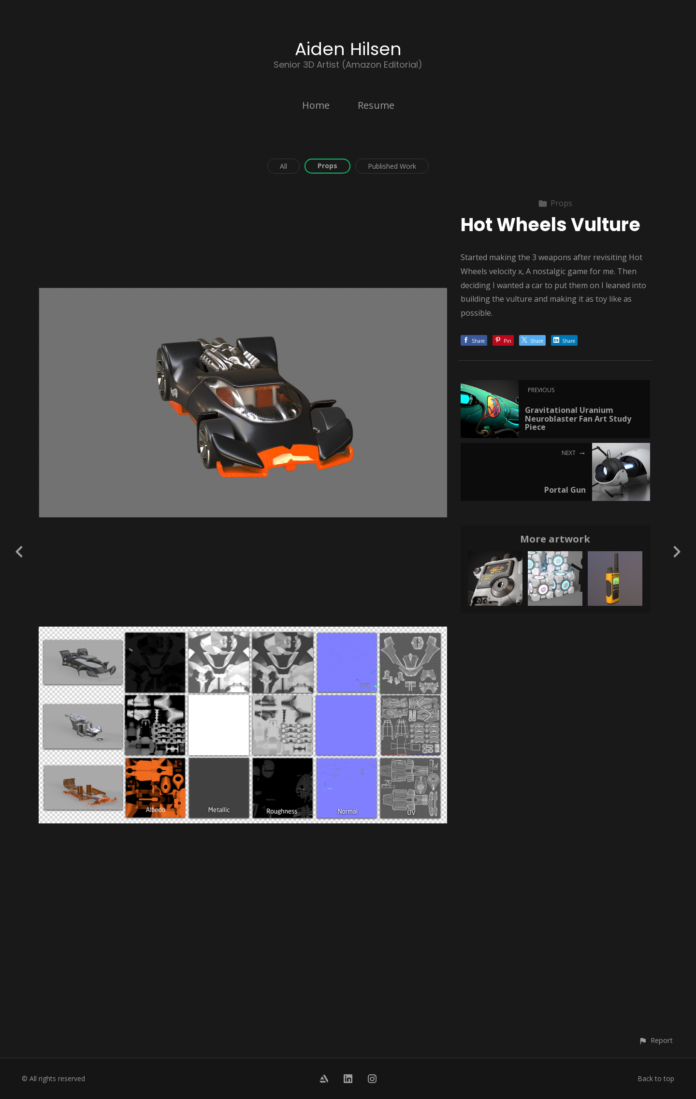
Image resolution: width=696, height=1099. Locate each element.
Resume (376, 105)
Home (316, 105)
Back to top (656, 1078)
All (283, 166)
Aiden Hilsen (348, 49)
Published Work (392, 166)
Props (327, 165)
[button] (656, 1040)
